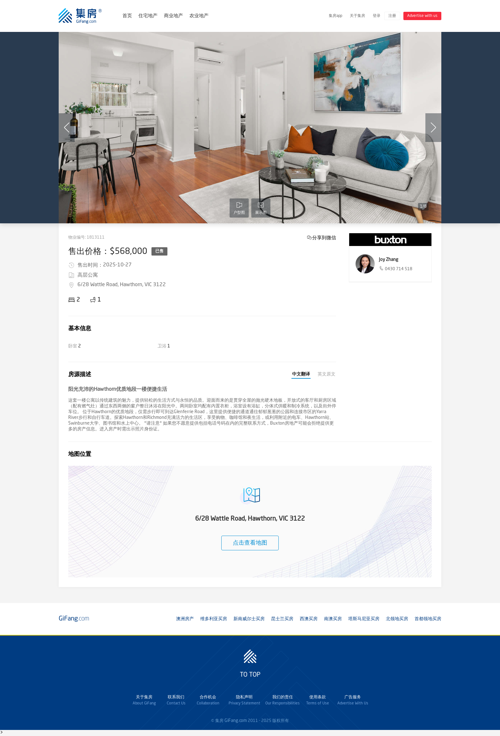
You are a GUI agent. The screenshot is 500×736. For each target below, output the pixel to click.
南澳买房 (333, 619)
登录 (376, 16)
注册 (392, 16)
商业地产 (173, 16)
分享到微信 (324, 237)
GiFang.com (235, 720)
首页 (127, 16)
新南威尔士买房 (249, 619)
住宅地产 (148, 16)
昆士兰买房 (282, 619)
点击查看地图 (250, 543)
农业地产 (199, 16)
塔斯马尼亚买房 (363, 619)
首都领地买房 (428, 619)
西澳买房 (309, 619)
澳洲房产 (185, 619)
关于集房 (357, 16)
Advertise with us (422, 16)
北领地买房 (397, 619)
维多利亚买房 (213, 619)
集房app (335, 16)
